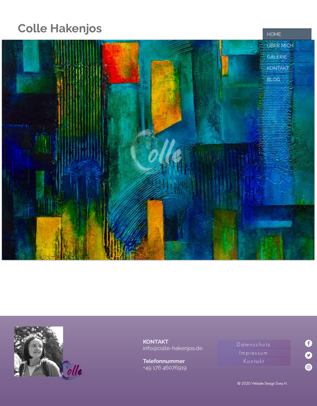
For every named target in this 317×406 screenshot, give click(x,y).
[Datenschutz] (253, 344)
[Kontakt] (253, 361)
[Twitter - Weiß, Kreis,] (308, 355)
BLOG (273, 79)
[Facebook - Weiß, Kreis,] (308, 343)
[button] (158, 150)
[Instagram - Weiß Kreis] (308, 367)
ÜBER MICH (280, 45)
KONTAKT (278, 68)
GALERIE (277, 57)
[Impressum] (253, 352)
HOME (274, 34)
